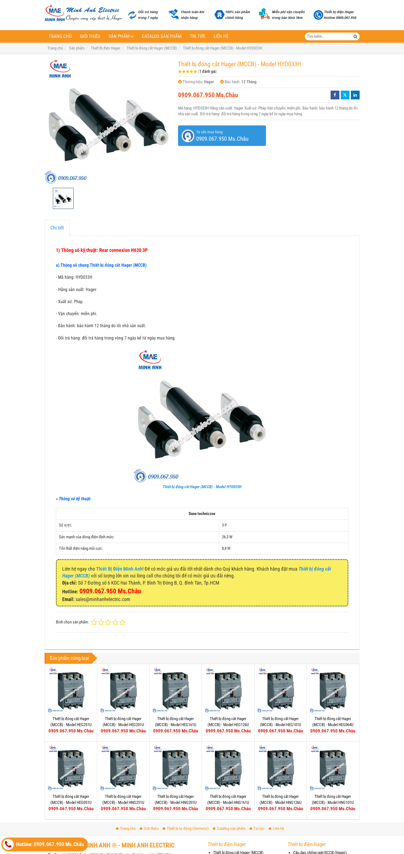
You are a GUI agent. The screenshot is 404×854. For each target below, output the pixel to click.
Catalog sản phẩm (162, 36)
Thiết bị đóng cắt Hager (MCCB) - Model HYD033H (202, 486)
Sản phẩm (119, 36)
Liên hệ (221, 36)
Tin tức (197, 36)
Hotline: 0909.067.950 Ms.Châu (43, 844)
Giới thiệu (90, 36)
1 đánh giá (207, 71)
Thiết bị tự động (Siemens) (186, 828)
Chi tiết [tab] (57, 228)
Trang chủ (60, 36)
